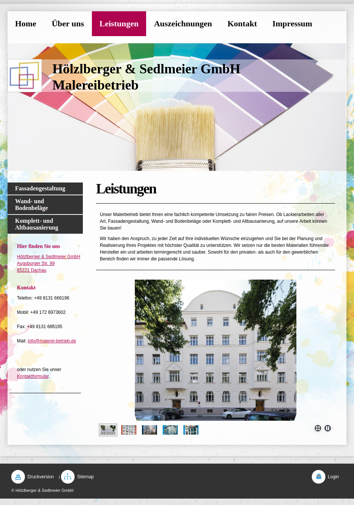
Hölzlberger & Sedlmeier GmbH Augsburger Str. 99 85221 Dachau (48, 263)
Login (333, 476)
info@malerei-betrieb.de (52, 341)
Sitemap (85, 476)
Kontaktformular (33, 376)
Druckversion (40, 476)
